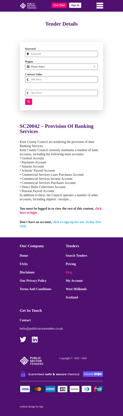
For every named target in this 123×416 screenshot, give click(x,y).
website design (27, 406)
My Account (74, 280)
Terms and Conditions (35, 289)
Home (24, 255)
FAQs (24, 264)
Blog (69, 272)
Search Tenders (76, 255)
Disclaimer (27, 272)
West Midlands (76, 289)
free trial (59, 5)
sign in (75, 5)
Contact (25, 320)
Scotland (72, 297)
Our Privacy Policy (33, 280)
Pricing (71, 264)
